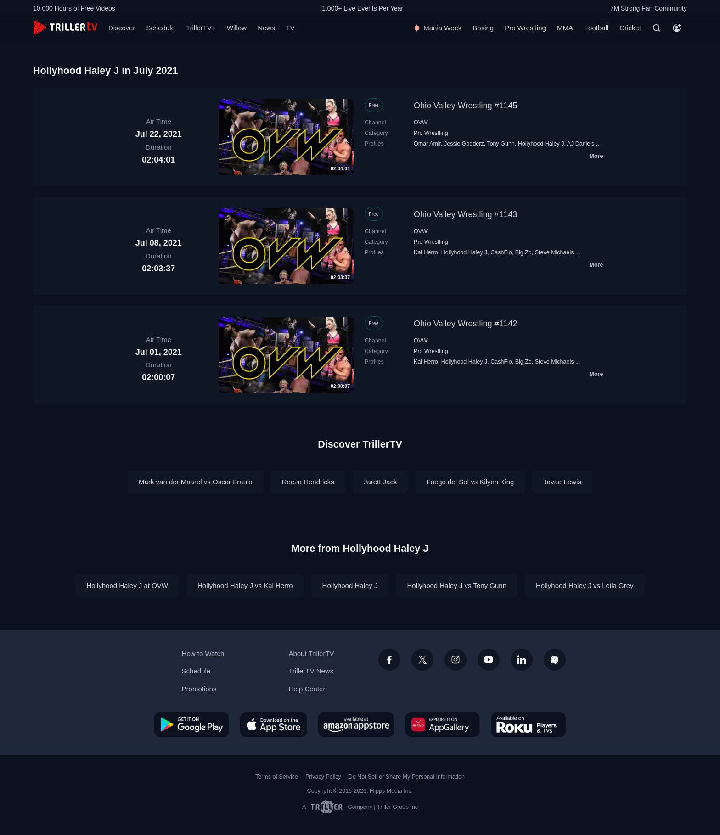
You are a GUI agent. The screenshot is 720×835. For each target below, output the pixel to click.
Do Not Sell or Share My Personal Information (407, 776)
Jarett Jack (380, 482)
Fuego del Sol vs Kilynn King (470, 482)
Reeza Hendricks (308, 482)
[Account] (677, 28)
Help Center (306, 689)
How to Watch (203, 653)
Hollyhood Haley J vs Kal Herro (245, 585)
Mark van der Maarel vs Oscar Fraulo (196, 482)
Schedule (160, 28)
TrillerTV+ (201, 28)
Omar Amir (427, 143)
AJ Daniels (581, 143)
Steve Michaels (554, 252)
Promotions (199, 689)
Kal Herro (426, 252)
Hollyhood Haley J (541, 143)
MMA (565, 28)
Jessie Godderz (464, 143)
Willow (237, 28)
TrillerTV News (310, 671)
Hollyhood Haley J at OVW (127, 585)
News (266, 28)
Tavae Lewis (562, 482)
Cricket (630, 28)
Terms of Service (276, 776)
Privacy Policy (323, 776)
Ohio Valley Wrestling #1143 (465, 214)
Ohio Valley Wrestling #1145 (465, 105)
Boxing (483, 28)
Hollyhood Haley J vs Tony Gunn (456, 585)
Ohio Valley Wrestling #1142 (465, 323)
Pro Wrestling (525, 28)
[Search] (657, 28)
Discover (121, 28)
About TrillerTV (311, 653)
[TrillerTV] (65, 28)
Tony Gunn (500, 143)
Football (596, 28)
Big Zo (523, 252)
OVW (421, 122)
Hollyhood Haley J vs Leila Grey (585, 585)
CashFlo (501, 252)
